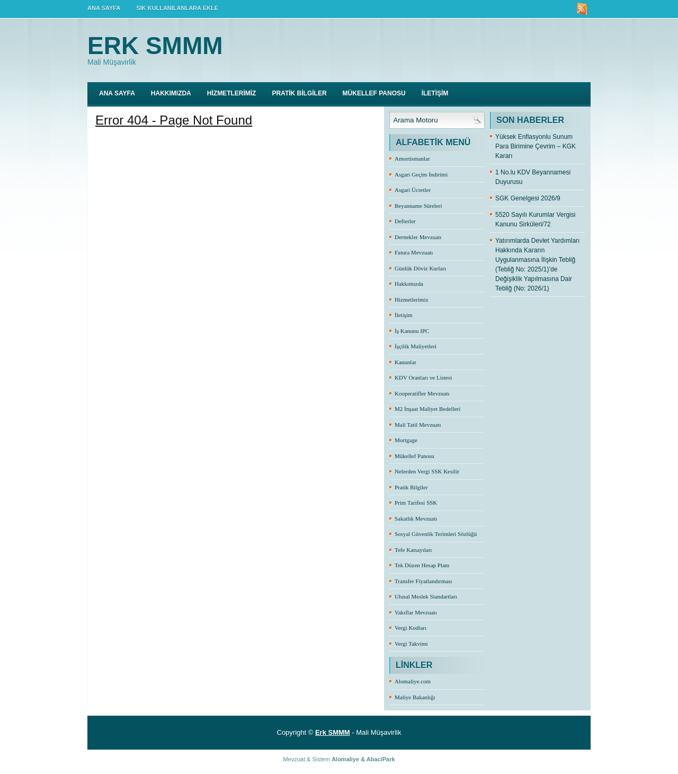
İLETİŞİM (435, 93)
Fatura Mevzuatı (414, 252)
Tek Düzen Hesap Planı (422, 565)
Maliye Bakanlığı (415, 697)
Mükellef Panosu (414, 456)
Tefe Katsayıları (413, 550)
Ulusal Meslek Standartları (426, 596)
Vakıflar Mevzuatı (416, 612)
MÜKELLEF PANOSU (374, 93)
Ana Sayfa (117, 93)
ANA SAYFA (103, 8)
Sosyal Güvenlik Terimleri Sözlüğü (436, 534)
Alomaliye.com (413, 681)
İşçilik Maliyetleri (415, 346)
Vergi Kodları (410, 628)
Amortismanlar (412, 158)
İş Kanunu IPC (412, 331)
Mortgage (406, 440)
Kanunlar (405, 362)
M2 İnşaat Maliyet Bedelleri (427, 409)
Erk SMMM (155, 45)
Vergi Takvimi (411, 643)
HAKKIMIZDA (171, 93)
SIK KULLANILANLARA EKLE (177, 8)
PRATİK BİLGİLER (299, 93)
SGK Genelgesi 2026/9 (527, 198)
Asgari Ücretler (413, 190)
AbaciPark (381, 759)
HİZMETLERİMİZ (231, 93)
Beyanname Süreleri (418, 206)
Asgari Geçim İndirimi (421, 174)
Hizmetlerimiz (412, 299)
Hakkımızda (409, 283)
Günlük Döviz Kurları (420, 268)
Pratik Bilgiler (411, 487)
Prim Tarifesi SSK (416, 502)
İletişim (404, 315)
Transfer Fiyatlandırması (423, 581)
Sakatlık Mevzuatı (416, 518)
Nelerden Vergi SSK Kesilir (427, 471)
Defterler (405, 221)
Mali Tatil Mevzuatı (418, 424)
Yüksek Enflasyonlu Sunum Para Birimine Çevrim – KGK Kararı (535, 146)
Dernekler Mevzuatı (418, 237)
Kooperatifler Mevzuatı (422, 393)
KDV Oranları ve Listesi (423, 377)
